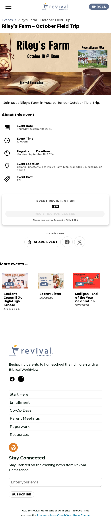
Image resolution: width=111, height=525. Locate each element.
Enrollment (20, 402)
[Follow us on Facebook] (12, 379)
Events (7, 20)
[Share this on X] (79, 241)
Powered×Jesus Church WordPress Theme (63, 515)
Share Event (42, 242)
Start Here (19, 394)
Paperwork (20, 427)
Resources (19, 435)
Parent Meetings (25, 418)
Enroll (99, 6)
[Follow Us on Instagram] (21, 379)
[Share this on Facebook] (67, 241)
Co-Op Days (21, 410)
